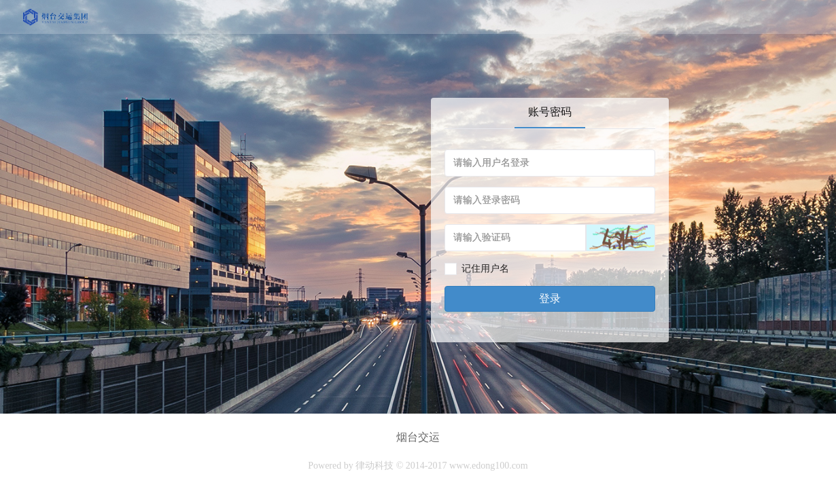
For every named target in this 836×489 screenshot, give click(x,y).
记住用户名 (485, 269)
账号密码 (550, 111)
